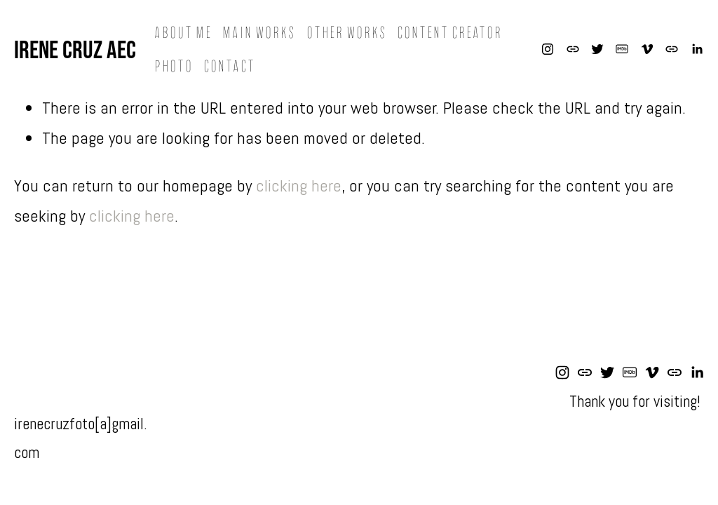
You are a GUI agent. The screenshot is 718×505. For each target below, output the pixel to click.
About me (183, 32)
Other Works (346, 32)
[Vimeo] (647, 49)
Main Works (258, 32)
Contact (229, 66)
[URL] (573, 49)
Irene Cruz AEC (75, 49)
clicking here (298, 185)
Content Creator (449, 32)
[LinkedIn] (697, 49)
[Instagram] (548, 49)
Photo (173, 66)
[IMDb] (622, 49)
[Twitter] (597, 49)
